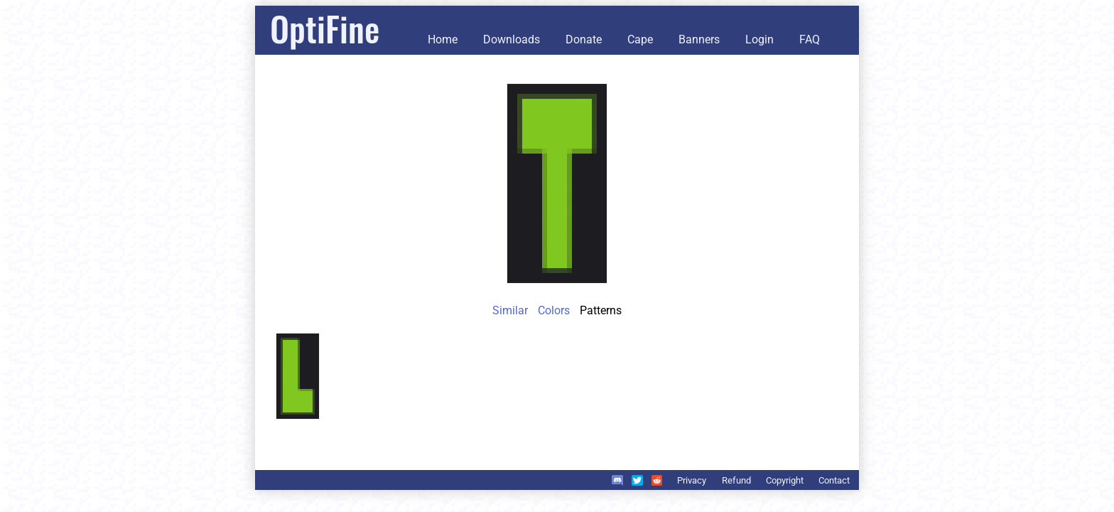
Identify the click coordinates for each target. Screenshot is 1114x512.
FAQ (809, 39)
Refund (736, 480)
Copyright (785, 480)
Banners (699, 39)
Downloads (511, 39)
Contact (834, 480)
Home (443, 39)
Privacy (691, 480)
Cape (640, 39)
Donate (584, 39)
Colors (554, 310)
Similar (510, 310)
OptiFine (324, 28)
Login (759, 39)
